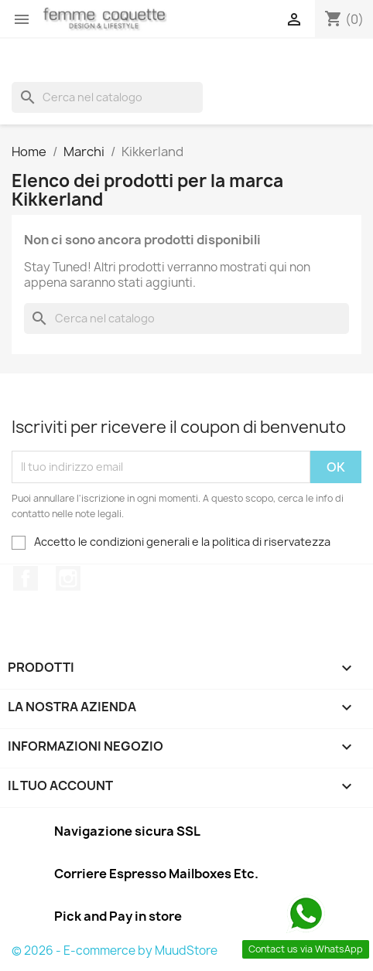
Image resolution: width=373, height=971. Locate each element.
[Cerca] (107, 97)
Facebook (25, 578)
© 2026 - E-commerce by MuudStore (114, 950)
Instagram (68, 578)
